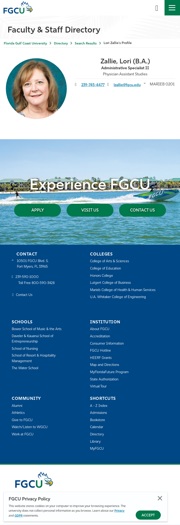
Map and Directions (105, 365)
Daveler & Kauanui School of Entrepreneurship (34, 339)
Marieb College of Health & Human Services (124, 290)
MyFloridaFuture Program (110, 372)
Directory (61, 43)
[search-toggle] (157, 7)
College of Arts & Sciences (110, 261)
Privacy (119, 510)
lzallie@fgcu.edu (127, 85)
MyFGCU (97, 449)
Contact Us (138, 210)
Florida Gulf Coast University (25, 43)
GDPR (18, 515)
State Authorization (105, 380)
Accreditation (100, 337)
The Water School (26, 369)
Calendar (97, 427)
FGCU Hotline (101, 351)
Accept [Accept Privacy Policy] (148, 515)
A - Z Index (99, 406)
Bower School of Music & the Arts (38, 329)
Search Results (86, 43)
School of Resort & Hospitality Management (35, 359)
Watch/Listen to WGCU (30, 427)
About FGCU (100, 329)
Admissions (99, 413)
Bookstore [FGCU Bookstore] (98, 420)
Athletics (18, 413)
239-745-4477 (93, 85)
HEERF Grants (101, 358)
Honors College (102, 276)
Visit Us (90, 210)
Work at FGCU (23, 435)
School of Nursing (26, 349)
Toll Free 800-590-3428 (37, 284)
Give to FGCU (23, 420)
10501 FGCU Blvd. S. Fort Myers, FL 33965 (33, 264)
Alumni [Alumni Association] (17, 406)
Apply (41, 210)
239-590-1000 (27, 278)
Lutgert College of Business (111, 283)
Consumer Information (108, 344)
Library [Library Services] (95, 442)
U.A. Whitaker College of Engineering (119, 297)
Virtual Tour (99, 387)
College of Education (106, 269)
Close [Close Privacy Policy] (160, 498)
